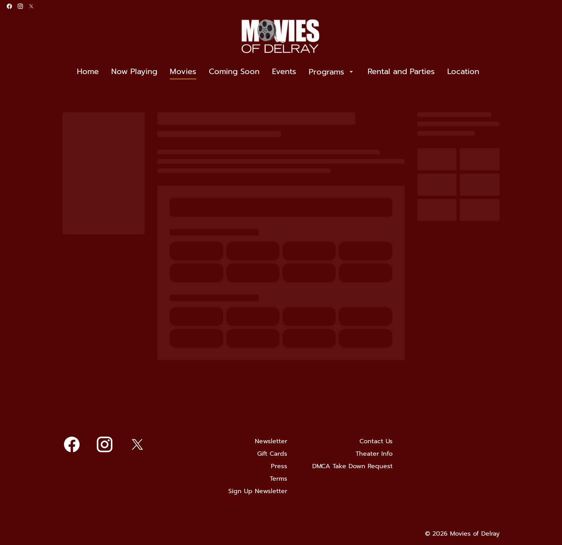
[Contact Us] (376, 441)
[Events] (284, 72)
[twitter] (31, 6)
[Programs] (332, 72)
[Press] (279, 466)
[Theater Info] (374, 454)
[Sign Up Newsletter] (257, 491)
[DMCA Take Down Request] (352, 466)
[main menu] (278, 72)
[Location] (463, 72)
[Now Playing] (134, 72)
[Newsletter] (271, 441)
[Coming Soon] (234, 72)
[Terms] (278, 478)
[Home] (88, 72)
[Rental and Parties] (401, 72)
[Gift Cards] (272, 454)
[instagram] (20, 6)
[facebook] (9, 6)
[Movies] (183, 72)
